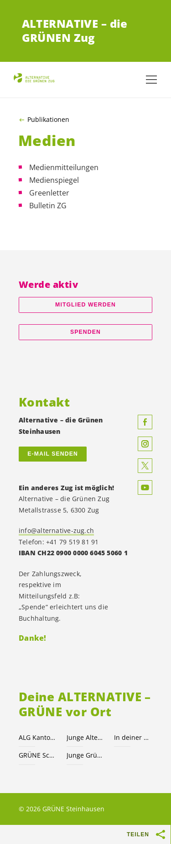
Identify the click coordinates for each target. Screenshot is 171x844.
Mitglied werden (85, 304)
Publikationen (48, 119)
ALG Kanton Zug (37, 737)
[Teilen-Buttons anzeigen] (161, 834)
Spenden (85, 332)
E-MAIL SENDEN (52, 454)
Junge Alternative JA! (85, 737)
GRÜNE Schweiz (37, 755)
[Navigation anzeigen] (151, 79)
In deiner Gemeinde (132, 737)
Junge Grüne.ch (85, 755)
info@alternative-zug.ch (56, 530)
